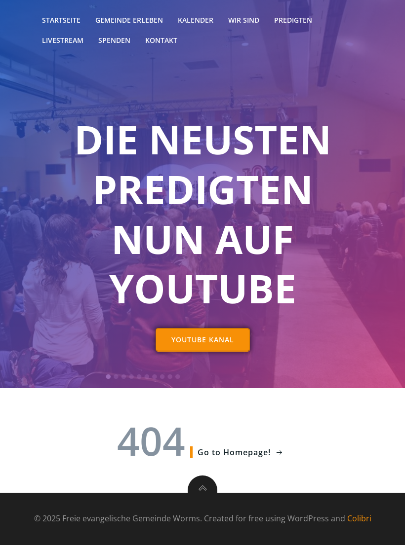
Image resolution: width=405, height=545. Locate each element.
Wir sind (243, 20)
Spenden (114, 40)
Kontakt (161, 40)
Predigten (293, 20)
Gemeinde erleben (129, 20)
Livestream (62, 40)
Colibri (359, 518)
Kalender (195, 20)
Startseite (61, 20)
